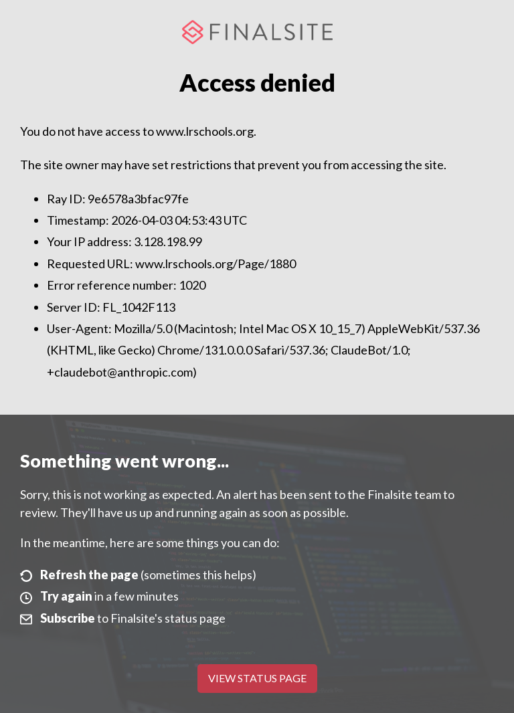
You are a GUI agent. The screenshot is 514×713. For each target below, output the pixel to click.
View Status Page (257, 678)
